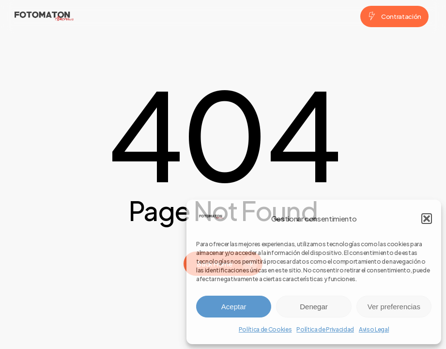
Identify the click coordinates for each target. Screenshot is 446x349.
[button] (426, 218)
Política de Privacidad (325, 329)
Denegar (314, 306)
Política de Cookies (265, 329)
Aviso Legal (374, 329)
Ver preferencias (394, 306)
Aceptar (233, 306)
